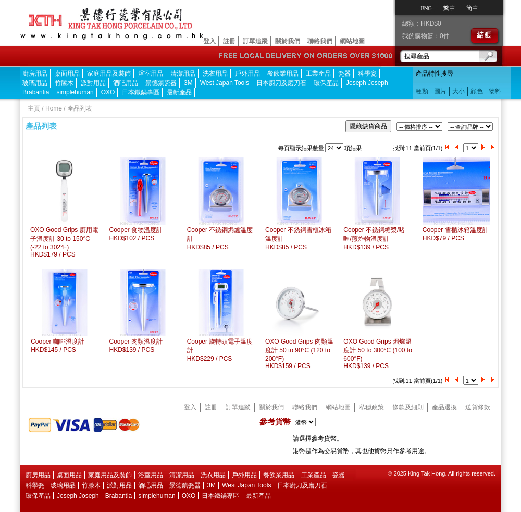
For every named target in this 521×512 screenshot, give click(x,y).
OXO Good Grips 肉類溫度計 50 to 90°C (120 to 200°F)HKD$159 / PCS (299, 354)
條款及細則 (408, 407)
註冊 (229, 41)
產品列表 (79, 108)
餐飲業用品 (283, 73)
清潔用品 (182, 73)
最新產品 (179, 92)
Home (53, 108)
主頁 (34, 108)
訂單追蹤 (255, 41)
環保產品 (326, 83)
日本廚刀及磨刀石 (281, 83)
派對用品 (93, 83)
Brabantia (35, 92)
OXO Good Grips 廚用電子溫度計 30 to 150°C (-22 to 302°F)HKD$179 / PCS (64, 242)
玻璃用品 (34, 83)
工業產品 (318, 73)
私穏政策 (371, 407)
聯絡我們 (319, 41)
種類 (422, 91)
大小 (458, 91)
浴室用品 (150, 73)
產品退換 (444, 407)
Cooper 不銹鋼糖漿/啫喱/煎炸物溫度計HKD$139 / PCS (374, 238)
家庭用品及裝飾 (109, 73)
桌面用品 (67, 73)
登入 (209, 41)
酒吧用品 (125, 83)
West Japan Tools (224, 83)
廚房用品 (34, 73)
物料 (495, 91)
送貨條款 (477, 407)
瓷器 (344, 73)
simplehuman (74, 92)
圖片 (440, 91)
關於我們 (287, 41)
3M (188, 83)
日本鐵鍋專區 (140, 92)
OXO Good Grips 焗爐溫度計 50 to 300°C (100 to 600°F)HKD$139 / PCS (377, 354)
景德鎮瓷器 (161, 83)
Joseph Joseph (367, 83)
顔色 (476, 91)
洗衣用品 (215, 73)
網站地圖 (352, 41)
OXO (108, 92)
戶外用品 (247, 73)
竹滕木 (64, 83)
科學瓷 (367, 73)
